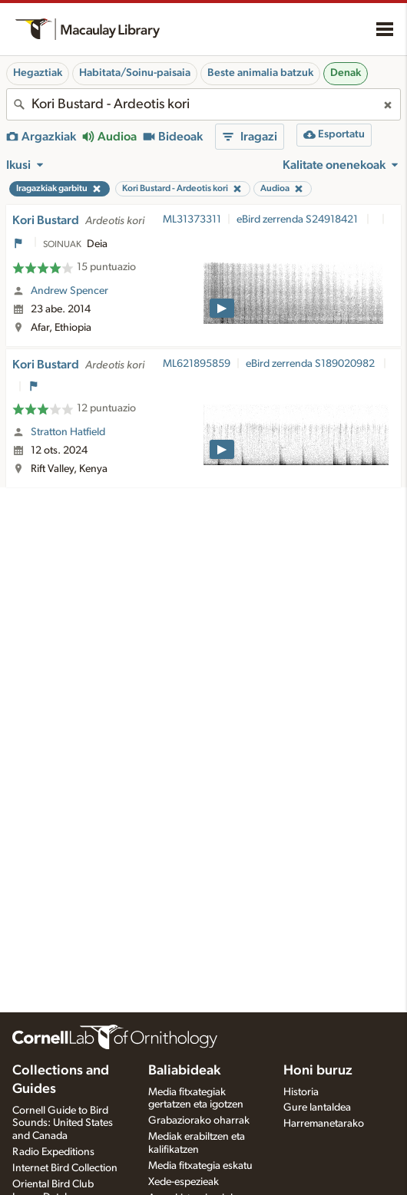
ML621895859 (196, 363)
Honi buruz (317, 1071)
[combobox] (203, 104)
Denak (345, 73)
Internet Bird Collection (64, 1168)
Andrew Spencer (69, 291)
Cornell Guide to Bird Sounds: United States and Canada (62, 1123)
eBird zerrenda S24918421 (298, 219)
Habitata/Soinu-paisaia (134, 73)
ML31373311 (192, 219)
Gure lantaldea (317, 1107)
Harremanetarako (323, 1123)
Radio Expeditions (53, 1152)
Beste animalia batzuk (260, 73)
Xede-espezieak (183, 1182)
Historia (301, 1092)
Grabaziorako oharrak (199, 1120)
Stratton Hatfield (68, 432)
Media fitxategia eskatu (200, 1165)
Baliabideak (184, 1071)
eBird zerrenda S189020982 (311, 363)
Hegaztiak (37, 73)
